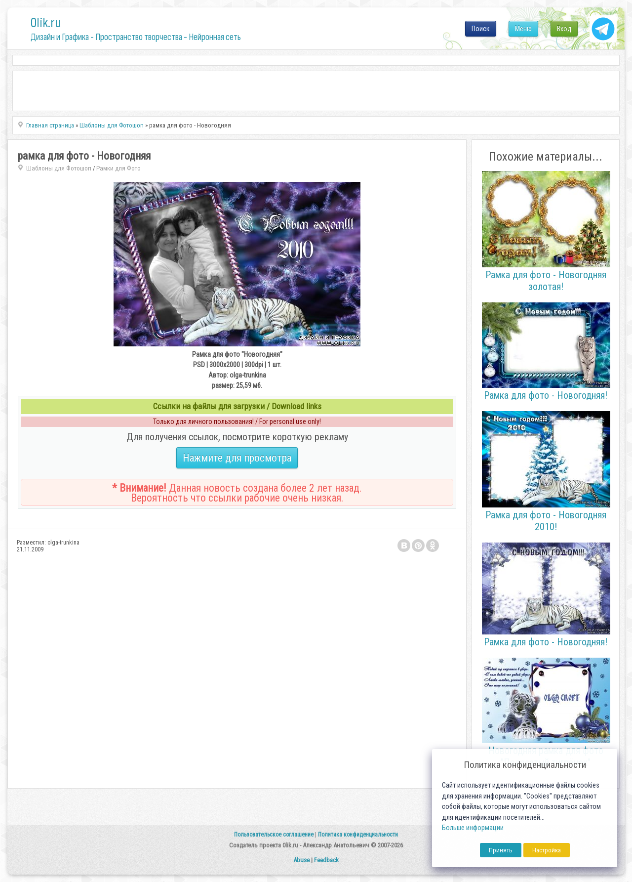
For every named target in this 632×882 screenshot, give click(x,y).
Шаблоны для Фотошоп (58, 168)
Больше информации (473, 828)
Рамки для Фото (118, 168)
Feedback (326, 860)
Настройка (546, 850)
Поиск (481, 29)
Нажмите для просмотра (237, 458)
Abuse (301, 860)
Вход (564, 29)
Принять (501, 850)
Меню (523, 29)
